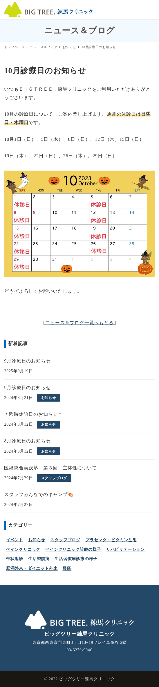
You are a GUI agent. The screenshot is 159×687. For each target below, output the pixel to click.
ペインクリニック (23, 549)
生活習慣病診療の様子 (76, 559)
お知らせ (36, 540)
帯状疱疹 (14, 559)
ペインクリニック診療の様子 (73, 549)
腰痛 (66, 568)
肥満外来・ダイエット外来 (32, 568)
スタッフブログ (65, 540)
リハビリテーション (125, 549)
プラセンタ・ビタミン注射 (111, 540)
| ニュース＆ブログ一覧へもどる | (79, 322)
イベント (14, 540)
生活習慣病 (39, 559)
